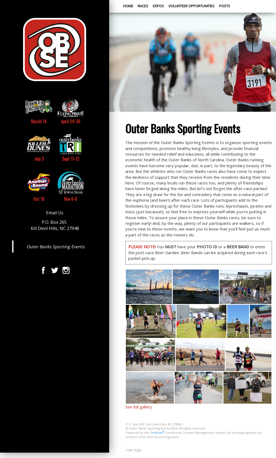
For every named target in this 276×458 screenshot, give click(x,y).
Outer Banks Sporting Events (55, 247)
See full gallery (138, 407)
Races (143, 6)
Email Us (54, 213)
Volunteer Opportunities (191, 6)
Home (128, 6)
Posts (224, 6)
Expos (158, 6)
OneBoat (157, 433)
